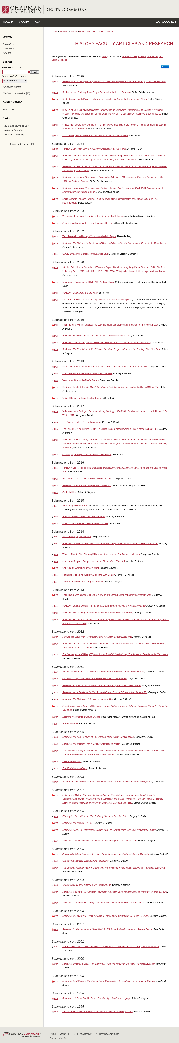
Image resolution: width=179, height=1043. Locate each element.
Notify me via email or (17, 93)
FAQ (73, 1034)
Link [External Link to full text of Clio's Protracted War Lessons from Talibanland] (56, 861)
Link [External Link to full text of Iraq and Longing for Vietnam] (56, 537)
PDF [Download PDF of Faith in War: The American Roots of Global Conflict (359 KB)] (56, 479)
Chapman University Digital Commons (111, 9)
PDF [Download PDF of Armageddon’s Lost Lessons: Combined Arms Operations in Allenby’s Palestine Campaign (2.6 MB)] (56, 854)
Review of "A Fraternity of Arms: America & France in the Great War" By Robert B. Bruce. (105, 916)
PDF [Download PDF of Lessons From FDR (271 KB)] (56, 762)
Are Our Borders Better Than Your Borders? (83, 516)
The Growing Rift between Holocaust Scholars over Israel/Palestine (95, 135)
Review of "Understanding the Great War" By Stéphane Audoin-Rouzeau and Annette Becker (107, 929)
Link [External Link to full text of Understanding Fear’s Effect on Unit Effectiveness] (56, 885)
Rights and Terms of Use (16, 125)
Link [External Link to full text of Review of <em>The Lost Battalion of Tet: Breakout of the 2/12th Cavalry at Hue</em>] (56, 737)
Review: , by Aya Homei (94, 149)
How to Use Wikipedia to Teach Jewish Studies (85, 523)
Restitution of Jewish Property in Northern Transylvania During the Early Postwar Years (104, 99)
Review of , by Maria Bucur (114, 243)
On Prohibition (69, 492)
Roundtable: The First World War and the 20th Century (88, 575)
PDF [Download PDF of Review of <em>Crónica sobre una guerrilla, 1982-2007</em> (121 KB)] (56, 486)
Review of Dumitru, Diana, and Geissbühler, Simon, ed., (114, 443)
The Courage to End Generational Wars (81, 422)
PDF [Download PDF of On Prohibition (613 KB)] (56, 492)
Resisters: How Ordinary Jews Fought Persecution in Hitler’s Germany (96, 92)
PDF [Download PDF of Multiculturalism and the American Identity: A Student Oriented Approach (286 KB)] (56, 1012)
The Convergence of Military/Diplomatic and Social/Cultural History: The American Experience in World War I (115, 654)
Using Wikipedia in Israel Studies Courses (82, 398)
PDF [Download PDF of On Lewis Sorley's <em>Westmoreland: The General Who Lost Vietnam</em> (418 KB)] (56, 679)
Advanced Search (12, 87)
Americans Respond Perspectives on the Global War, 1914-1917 (93, 561)
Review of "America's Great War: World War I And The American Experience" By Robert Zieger (108, 964)
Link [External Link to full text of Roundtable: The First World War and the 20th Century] (56, 575)
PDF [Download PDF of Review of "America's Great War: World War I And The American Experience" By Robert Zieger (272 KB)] (56, 964)
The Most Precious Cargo (74, 768)
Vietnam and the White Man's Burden (80, 380)
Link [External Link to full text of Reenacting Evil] (56, 724)
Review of (80, 293)
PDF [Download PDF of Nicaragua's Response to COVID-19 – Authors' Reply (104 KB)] (56, 282)
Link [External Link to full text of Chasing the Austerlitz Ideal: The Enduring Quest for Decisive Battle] (56, 816)
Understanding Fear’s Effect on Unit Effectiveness (86, 885)
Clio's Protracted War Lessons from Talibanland (85, 861)
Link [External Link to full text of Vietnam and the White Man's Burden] (56, 380)
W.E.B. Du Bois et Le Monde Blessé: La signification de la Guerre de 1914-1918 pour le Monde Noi (110, 946)
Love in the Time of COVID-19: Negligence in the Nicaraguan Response (97, 299)
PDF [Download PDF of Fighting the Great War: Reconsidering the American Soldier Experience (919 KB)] (56, 637)
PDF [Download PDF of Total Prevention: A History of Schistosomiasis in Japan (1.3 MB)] (56, 236)
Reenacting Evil (70, 723)
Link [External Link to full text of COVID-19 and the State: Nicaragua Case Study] (56, 254)
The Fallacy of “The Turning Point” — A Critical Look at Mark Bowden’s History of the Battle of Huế (110, 429)
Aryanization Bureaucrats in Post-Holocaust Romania (88, 223)
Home (54, 32)
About (63, 1034)
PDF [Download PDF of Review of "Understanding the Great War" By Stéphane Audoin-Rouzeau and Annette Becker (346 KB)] (56, 929)
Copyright (63, 1038)
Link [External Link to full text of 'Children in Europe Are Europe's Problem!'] (56, 582)
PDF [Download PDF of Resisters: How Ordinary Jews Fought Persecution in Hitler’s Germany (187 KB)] (56, 92)
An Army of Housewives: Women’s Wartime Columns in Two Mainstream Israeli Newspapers (107, 781)
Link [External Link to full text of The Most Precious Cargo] (56, 768)
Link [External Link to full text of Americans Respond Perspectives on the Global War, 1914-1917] (56, 561)
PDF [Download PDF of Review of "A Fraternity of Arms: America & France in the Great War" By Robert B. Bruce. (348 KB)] (56, 916)
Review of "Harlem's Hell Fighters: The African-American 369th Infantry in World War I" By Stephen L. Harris (114, 892)
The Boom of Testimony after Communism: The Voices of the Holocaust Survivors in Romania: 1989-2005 (113, 868)
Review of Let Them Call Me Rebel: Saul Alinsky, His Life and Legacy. (96, 998)
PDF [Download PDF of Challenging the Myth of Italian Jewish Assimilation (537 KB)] (56, 455)
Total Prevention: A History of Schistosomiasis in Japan (89, 236)
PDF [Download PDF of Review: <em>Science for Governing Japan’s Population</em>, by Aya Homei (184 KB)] (56, 149)
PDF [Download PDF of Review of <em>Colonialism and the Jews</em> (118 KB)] (56, 293)
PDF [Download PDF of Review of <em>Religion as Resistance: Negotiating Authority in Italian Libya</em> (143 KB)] (56, 336)
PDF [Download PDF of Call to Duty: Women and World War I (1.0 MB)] (56, 568)
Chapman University (13, 134)
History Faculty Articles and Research (96, 32)
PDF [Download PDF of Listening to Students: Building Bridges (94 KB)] (56, 717)
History (74, 32)
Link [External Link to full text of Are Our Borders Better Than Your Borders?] (56, 517)
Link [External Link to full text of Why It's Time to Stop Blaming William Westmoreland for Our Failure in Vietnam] (56, 554)
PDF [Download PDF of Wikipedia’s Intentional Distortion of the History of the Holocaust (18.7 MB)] (56, 216)
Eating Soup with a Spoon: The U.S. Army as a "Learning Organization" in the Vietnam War (106, 595)
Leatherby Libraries (13, 130)
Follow (165, 67)
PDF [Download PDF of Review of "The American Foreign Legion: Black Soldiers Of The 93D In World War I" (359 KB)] (56, 903)
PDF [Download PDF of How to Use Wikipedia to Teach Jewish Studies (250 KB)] (56, 524)
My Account (86, 1034)
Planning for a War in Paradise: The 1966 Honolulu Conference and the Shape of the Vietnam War (110, 325)
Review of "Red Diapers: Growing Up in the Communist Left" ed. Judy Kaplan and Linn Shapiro (108, 981)
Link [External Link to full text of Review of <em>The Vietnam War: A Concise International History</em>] (56, 744)
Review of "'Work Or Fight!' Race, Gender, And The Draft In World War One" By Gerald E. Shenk (109, 830)
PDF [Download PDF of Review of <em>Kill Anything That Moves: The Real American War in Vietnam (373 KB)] (56, 613)
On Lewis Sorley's (94, 678)
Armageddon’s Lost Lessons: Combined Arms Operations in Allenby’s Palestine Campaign (106, 854)
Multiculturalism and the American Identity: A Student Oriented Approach (97, 1011)
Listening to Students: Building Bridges (81, 717)
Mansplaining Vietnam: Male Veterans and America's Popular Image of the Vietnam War (105, 366)
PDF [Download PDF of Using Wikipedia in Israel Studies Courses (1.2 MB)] (56, 398)
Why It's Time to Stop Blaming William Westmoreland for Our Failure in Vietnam (101, 554)
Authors (7, 53)
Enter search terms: (12, 67)
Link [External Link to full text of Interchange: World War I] (56, 506)
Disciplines (8, 48)
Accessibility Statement (107, 1034)
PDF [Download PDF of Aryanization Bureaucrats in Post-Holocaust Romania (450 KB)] (56, 223)
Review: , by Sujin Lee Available (114, 81)
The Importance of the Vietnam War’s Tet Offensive (87, 373)
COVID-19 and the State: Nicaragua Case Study (85, 254)
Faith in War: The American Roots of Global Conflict (87, 478)
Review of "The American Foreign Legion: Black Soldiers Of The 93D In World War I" (103, 902)
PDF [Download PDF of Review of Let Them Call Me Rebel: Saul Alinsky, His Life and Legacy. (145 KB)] (56, 998)
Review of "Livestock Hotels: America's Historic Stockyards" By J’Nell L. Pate (99, 840)
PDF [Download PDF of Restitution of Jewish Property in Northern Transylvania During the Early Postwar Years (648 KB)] (56, 99)
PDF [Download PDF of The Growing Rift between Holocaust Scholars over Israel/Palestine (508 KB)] (56, 136)
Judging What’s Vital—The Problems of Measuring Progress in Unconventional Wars (103, 671)
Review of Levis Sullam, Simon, (106, 342)
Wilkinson (63, 32)
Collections (8, 44)
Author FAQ (9, 109)
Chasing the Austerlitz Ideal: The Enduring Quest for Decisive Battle (95, 816)
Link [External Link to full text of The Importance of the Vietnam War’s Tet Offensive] (56, 374)
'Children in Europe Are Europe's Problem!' (83, 581)
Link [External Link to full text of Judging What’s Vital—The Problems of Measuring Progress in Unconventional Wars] (56, 672)
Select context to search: (15, 76)
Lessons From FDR (71, 761)
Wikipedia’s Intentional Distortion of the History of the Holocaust (93, 216)
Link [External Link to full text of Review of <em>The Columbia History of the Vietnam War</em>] (56, 699)
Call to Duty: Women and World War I (80, 568)
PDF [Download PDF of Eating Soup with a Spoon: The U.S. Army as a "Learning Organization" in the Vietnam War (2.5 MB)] (56, 595)
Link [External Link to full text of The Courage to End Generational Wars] (56, 422)
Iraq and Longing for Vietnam (76, 536)
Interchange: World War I (74, 505)
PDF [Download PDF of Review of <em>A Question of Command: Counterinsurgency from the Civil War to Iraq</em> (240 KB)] (56, 686)
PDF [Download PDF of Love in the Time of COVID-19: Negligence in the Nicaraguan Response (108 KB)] (56, 300)
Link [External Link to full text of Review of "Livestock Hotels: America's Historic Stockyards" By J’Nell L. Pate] (56, 841)
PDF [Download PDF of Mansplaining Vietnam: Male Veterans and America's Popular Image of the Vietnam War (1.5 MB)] (56, 367)
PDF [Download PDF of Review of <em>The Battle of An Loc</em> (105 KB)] (56, 823)
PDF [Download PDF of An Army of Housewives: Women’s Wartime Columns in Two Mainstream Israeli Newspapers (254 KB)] (56, 782)
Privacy (53, 1038)
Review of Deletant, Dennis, (110, 387)
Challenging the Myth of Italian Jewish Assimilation (86, 454)
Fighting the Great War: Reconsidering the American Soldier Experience (97, 637)
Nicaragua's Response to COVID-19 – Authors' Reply (88, 282)
